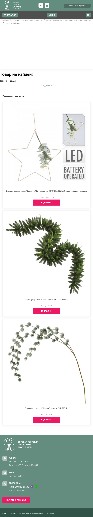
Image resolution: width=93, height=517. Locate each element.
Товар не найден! (12, 23)
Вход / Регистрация (77, 6)
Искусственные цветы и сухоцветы (21, 58)
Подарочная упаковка (14, 43)
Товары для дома (12, 28)
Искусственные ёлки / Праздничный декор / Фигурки (68, 20)
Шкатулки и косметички (16, 50)
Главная (5, 20)
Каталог (15, 20)
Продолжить (46, 85)
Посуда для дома (12, 35)
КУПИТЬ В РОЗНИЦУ (16, 500)
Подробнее (46, 202)
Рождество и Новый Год (33, 20)
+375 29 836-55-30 (19, 486)
